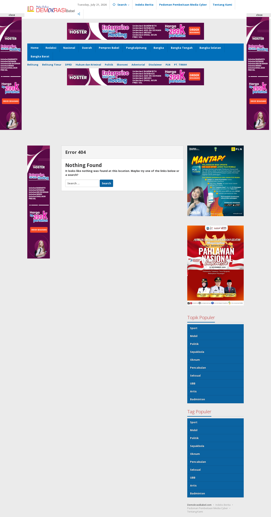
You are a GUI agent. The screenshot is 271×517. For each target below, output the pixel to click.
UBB (192, 383)
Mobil (193, 336)
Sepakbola (197, 352)
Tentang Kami (195, 511)
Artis (193, 391)
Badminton (197, 399)
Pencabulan (198, 367)
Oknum (195, 359)
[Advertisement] (135, 117)
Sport (193, 328)
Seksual (195, 375)
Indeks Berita (223, 504)
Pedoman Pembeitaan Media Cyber (207, 508)
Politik (194, 344)
